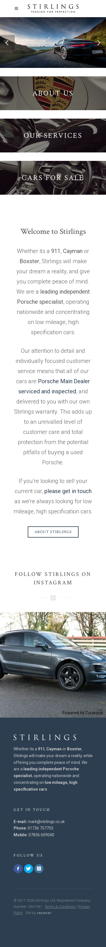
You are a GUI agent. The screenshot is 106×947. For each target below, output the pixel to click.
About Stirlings (53, 532)
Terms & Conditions (60, 906)
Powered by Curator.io (82, 713)
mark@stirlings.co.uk (46, 821)
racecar (44, 913)
